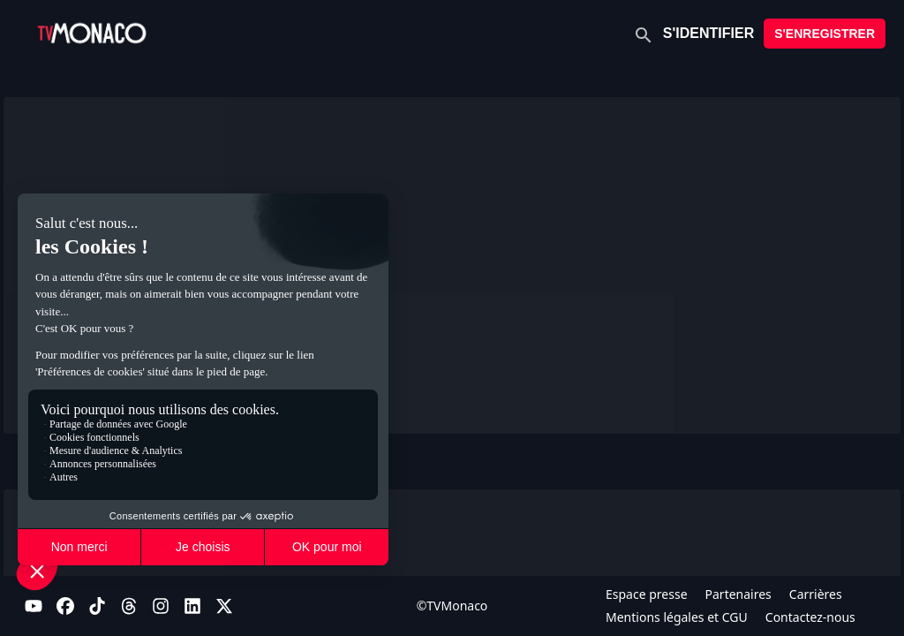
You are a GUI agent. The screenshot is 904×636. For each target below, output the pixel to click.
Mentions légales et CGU (677, 617)
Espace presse (647, 594)
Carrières (815, 594)
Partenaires (738, 594)
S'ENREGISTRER (824, 33)
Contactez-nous (810, 617)
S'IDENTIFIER (708, 33)
